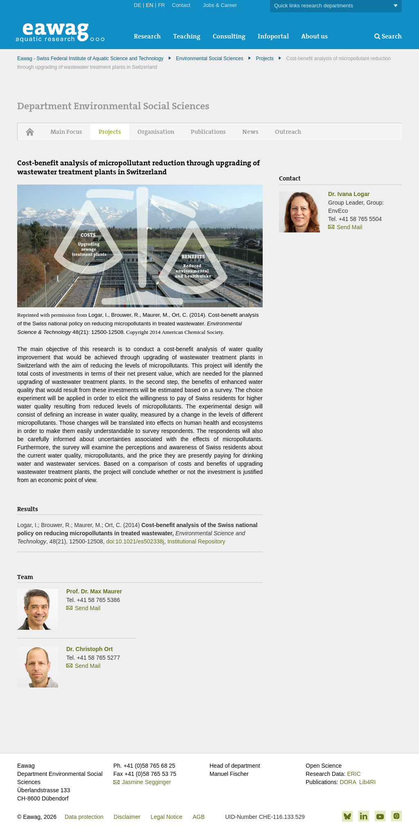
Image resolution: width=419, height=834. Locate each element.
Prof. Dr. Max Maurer (94, 591)
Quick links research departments (336, 5)
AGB (199, 817)
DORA (348, 782)
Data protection (84, 817)
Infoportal (273, 36)
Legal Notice (166, 817)
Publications (208, 132)
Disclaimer (127, 817)
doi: (135, 541)
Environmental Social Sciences (209, 58)
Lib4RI (367, 782)
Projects (264, 58)
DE (137, 5)
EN (149, 5)
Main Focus (66, 132)
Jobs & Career (220, 5)
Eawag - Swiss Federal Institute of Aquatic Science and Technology (90, 58)
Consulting (229, 36)
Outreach (288, 132)
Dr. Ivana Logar (348, 194)
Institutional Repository (196, 541)
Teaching (186, 36)
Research (147, 36)
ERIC (353, 774)
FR (161, 5)
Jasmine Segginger (146, 782)
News (250, 132)
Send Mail (87, 608)
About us (314, 36)
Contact (181, 5)
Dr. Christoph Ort (89, 649)
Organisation (155, 132)
